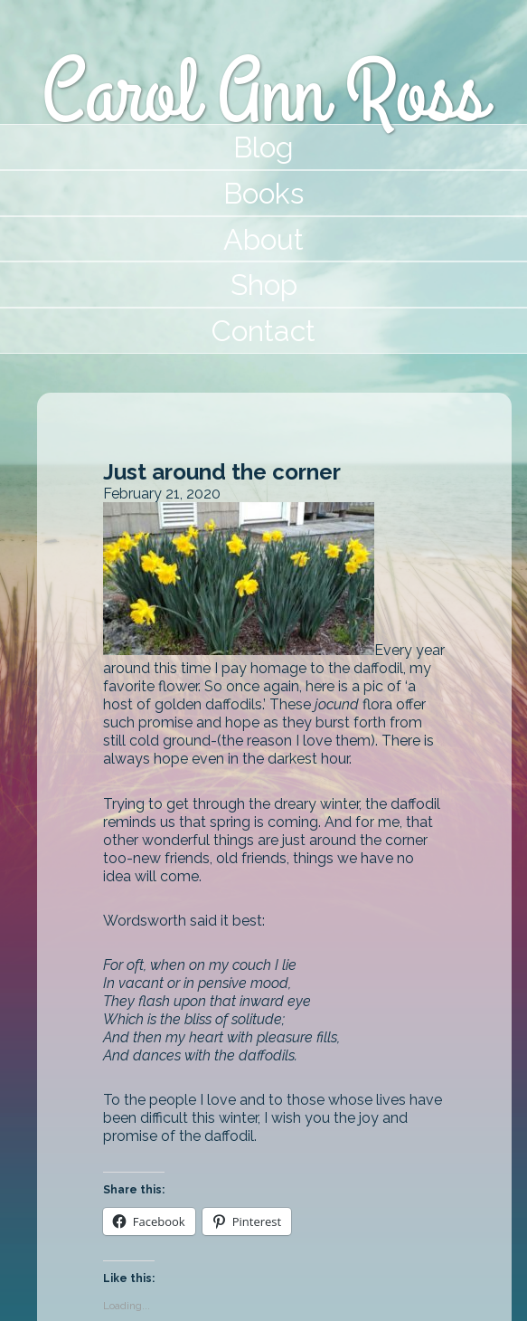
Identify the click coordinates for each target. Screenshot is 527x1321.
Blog (263, 147)
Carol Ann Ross (263, 94)
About (263, 239)
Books (263, 193)
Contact (263, 330)
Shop (264, 284)
